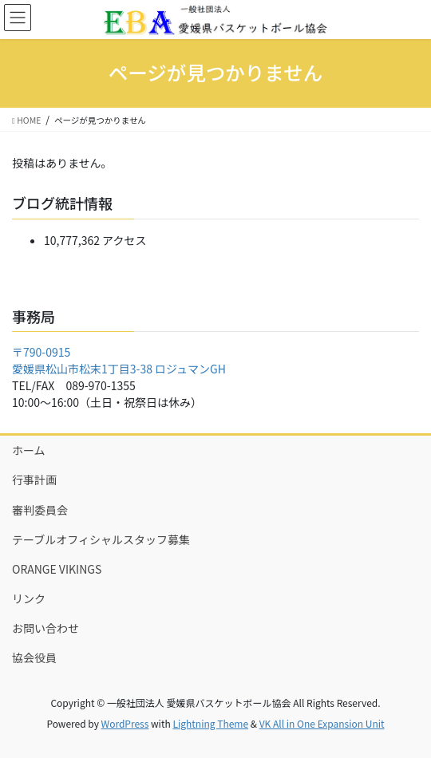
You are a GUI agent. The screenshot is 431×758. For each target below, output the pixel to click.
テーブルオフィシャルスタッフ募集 (101, 539)
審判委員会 (40, 510)
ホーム (28, 450)
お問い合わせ (45, 628)
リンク (28, 598)
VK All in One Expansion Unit (322, 723)
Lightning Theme (210, 723)
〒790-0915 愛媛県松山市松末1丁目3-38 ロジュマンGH (119, 360)
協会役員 (34, 657)
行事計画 (34, 480)
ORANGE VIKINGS (56, 569)
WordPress (125, 723)
